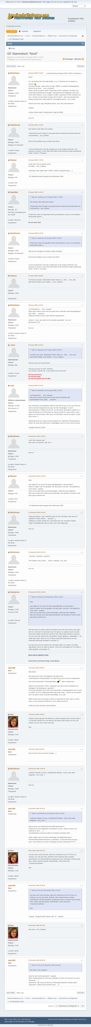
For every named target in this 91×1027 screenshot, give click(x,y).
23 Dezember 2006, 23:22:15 (36, 808)
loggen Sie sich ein (52, 2)
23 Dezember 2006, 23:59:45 (36, 885)
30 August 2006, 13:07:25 (35, 385)
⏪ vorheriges (68, 59)
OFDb (13, 48)
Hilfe (56, 1019)
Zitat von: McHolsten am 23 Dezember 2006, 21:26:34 (48, 813)
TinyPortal (51, 1019)
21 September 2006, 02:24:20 (36, 512)
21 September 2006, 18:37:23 (36, 552)
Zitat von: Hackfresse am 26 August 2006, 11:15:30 (47, 197)
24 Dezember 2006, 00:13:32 (36, 925)
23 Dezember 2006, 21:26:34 (36, 768)
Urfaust (13, 276)
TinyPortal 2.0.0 (42, 1025)
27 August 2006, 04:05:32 (35, 275)
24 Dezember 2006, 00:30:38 (36, 960)
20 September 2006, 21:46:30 (36, 476)
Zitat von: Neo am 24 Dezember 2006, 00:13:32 (46, 965)
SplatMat (14, 192)
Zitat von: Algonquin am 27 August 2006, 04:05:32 (47, 350)
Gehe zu (51, 1006)
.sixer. (12, 345)
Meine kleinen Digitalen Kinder (38, 655)
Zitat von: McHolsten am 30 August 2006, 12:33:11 (47, 390)
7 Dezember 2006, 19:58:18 (36, 714)
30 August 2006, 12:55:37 (35, 345)
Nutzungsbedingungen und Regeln (68, 1019)
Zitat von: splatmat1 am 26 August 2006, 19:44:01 (47, 238)
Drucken (80, 66)
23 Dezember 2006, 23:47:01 (36, 850)
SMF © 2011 (16, 1019)
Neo (12, 714)
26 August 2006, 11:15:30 (35, 125)
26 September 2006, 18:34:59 (36, 592)
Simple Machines (26, 1019)
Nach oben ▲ (82, 1019)
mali (12, 386)
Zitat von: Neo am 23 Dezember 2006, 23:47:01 (46, 890)
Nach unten (11, 66)
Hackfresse (15, 125)
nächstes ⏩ (79, 59)
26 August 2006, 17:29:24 (35, 160)
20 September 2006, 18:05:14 (36, 436)
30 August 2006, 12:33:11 (35, 305)
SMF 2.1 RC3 (8, 1019)
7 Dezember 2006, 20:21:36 (36, 749)
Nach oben (11, 993)
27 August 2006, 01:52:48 (35, 233)
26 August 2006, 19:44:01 (35, 192)
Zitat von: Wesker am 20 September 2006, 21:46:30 (47, 597)
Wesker (13, 160)
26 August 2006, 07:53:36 (35, 73)
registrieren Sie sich (70, 2)
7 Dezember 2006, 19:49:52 (36, 668)
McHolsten (15, 73)
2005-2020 (50, 1025)
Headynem (15, 592)
